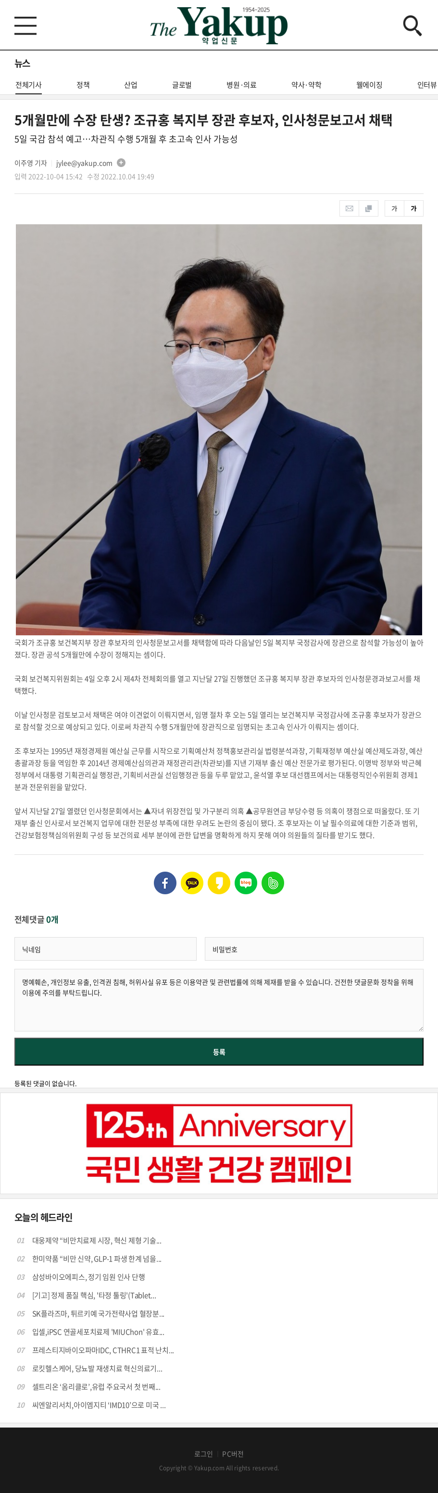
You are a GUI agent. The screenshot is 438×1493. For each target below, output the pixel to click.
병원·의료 (241, 84)
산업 (131, 84)
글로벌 (182, 84)
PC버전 (233, 1453)
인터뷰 (427, 84)
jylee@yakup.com (84, 162)
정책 (83, 84)
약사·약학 (306, 84)
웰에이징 (369, 84)
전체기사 (28, 86)
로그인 (203, 1453)
